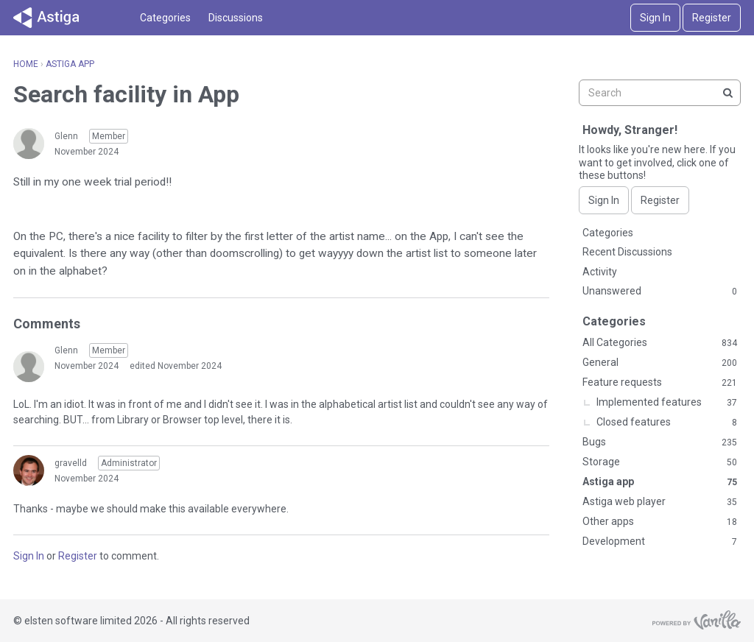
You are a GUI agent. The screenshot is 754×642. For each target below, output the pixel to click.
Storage (659, 462)
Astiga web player (659, 502)
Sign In (655, 18)
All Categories (659, 343)
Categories (165, 18)
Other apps (659, 522)
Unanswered (659, 291)
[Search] (727, 93)
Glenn (66, 136)
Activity (599, 272)
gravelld (70, 463)
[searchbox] (660, 93)
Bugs (659, 442)
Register (711, 18)
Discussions (235, 18)
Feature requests (659, 382)
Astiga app (659, 482)
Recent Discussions (627, 252)
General (659, 363)
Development (659, 541)
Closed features (666, 422)
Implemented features (666, 402)
